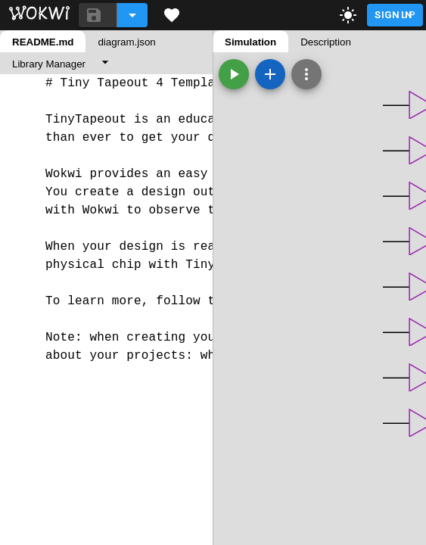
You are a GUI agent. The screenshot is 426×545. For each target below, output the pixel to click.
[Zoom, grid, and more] (306, 74)
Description (325, 42)
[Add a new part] (270, 74)
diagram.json (126, 42)
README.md (42, 42)
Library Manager (49, 64)
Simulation (250, 42)
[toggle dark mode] (348, 15)
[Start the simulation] (234, 74)
